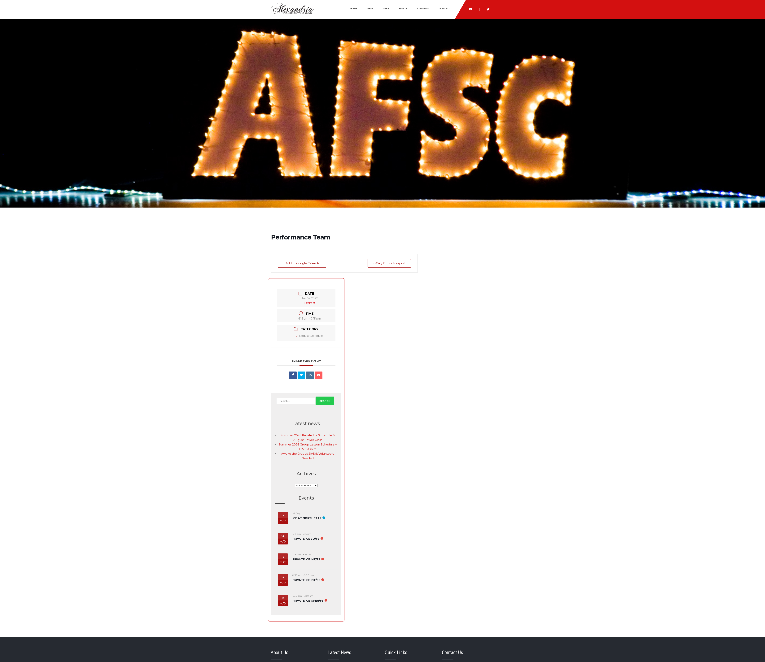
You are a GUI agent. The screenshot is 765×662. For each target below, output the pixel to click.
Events (403, 8)
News (370, 8)
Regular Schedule (309, 335)
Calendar (423, 8)
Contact (444, 8)
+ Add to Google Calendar (302, 263)
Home (353, 8)
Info (386, 8)
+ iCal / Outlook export (389, 263)
